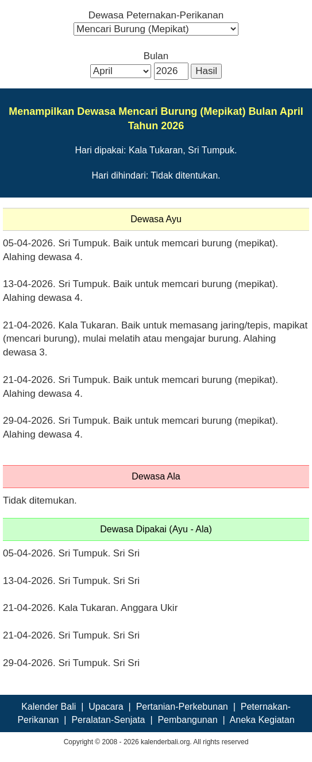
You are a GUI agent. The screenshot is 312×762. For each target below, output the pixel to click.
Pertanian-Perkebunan (182, 706)
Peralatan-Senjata (108, 720)
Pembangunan (187, 720)
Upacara (105, 706)
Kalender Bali (48, 706)
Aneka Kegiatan (262, 720)
